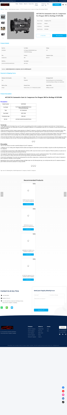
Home (17, 3)
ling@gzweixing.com (6, 298)
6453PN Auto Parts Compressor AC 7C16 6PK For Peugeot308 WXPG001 (28, 201)
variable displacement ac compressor (20, 170)
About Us (26, 3)
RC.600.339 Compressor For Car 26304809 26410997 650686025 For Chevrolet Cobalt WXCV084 (28, 277)
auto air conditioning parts (8, 170)
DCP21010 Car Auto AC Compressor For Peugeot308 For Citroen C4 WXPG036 (28, 226)
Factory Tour (31, 3)
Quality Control (36, 4)
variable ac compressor (31, 170)
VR (45, 5)
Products (21, 3)
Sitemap (39, 334)
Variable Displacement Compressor (14, 9)
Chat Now (57, 4)
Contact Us (43, 3)
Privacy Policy (10, 345)
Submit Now (41, 310)
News (48, 3)
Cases (42, 5)
